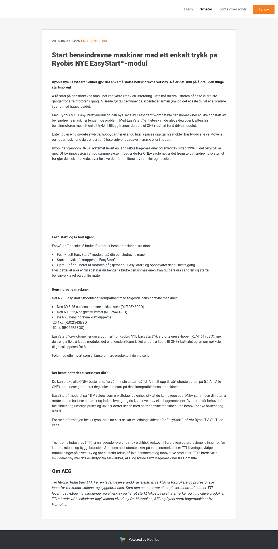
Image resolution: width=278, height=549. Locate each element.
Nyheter (205, 9)
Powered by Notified (139, 539)
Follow (264, 9)
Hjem (188, 9)
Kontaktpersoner (233, 9)
